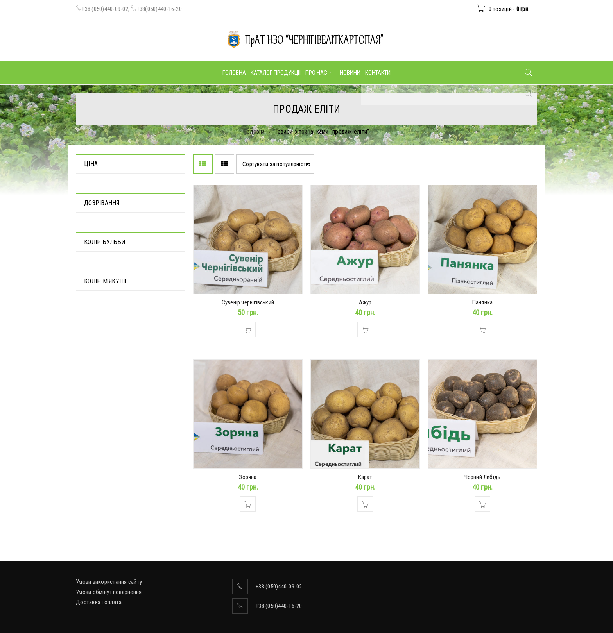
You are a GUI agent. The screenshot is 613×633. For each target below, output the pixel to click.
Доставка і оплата (99, 602)
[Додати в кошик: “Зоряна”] (248, 504)
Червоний (96, 374)
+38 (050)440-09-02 (105, 9)
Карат (365, 477)
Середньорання (103, 280)
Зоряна (247, 477)
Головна (254, 131)
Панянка (482, 302)
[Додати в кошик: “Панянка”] (482, 329)
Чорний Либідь (482, 477)
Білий (90, 352)
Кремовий (96, 457)
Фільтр (164, 201)
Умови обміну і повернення (109, 591)
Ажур (365, 302)
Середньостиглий (106, 291)
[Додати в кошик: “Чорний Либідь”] (482, 504)
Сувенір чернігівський (248, 302)
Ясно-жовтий (100, 479)
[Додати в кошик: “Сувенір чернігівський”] (248, 329)
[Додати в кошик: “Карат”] (365, 504)
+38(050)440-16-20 (159, 9)
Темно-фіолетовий (107, 363)
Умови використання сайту (109, 581)
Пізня (90, 269)
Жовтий (94, 446)
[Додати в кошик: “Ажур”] (365, 329)
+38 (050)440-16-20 (279, 606)
